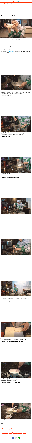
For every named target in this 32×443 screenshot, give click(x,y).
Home (1, 3)
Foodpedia (4, 3)
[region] (16, 10)
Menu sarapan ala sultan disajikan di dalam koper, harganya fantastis (10, 426)
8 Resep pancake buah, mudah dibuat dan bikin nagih (8, 429)
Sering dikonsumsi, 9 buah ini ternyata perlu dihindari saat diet (9, 428)
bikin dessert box (11, 51)
